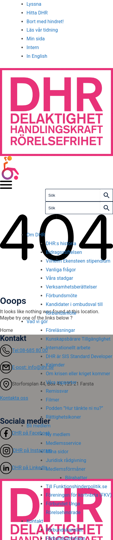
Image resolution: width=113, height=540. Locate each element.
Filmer (52, 400)
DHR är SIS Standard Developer (79, 356)
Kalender (55, 365)
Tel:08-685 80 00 (24, 350)
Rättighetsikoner (63, 417)
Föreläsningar (60, 330)
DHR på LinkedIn (23, 467)
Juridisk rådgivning (66, 460)
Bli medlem (39, 426)
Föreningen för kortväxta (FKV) (78, 495)
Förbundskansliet (64, 530)
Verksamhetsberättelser (71, 287)
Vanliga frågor (61, 270)
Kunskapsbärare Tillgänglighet (79, 339)
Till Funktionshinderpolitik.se (76, 486)
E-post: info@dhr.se (27, 367)
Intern (33, 47)
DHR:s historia (61, 243)
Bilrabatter (76, 478)
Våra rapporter (61, 382)
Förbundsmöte (61, 295)
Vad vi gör (37, 321)
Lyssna (34, 4)
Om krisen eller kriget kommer (78, 373)
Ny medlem (58, 434)
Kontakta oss (14, 398)
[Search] (106, 195)
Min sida (36, 39)
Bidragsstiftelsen (64, 252)
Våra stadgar (59, 278)
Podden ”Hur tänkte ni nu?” (74, 408)
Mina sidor (57, 451)
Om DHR (36, 235)
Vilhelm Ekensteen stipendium (78, 261)
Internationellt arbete (68, 348)
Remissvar (57, 391)
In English (37, 56)
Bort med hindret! (45, 21)
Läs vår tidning (42, 30)
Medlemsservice (63, 443)
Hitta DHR (37, 13)
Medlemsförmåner (66, 469)
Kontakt (35, 521)
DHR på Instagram (26, 450)
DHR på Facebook (25, 433)
